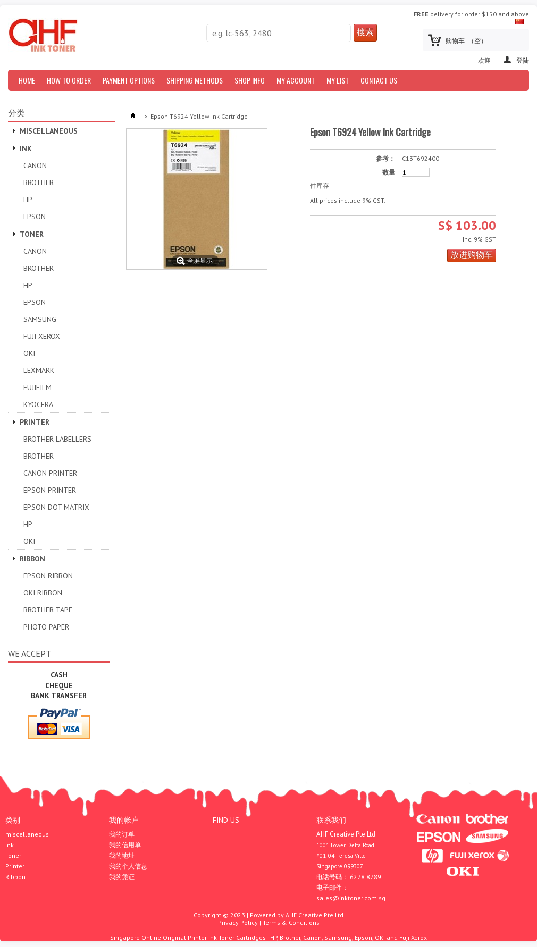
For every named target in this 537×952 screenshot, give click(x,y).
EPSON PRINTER (49, 490)
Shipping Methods (194, 80)
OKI (29, 353)
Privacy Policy (238, 922)
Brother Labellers (57, 439)
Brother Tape (47, 610)
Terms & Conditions (291, 922)
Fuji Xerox (41, 336)
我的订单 (122, 834)
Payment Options (129, 80)
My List (337, 80)
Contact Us (378, 80)
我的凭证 (122, 877)
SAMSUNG (39, 319)
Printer (34, 422)
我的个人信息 (128, 866)
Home (27, 80)
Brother (38, 182)
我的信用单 (125, 845)
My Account (295, 80)
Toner (32, 234)
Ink (26, 148)
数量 (388, 172)
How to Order (69, 80)
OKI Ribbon (42, 593)
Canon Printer (50, 473)
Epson (34, 216)
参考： (385, 158)
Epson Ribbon (48, 576)
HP (27, 199)
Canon (35, 165)
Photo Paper (46, 627)
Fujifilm (37, 387)
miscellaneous (49, 131)
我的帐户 (124, 820)
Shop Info (249, 80)
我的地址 (122, 855)
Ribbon (32, 559)
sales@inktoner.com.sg (350, 898)
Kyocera (38, 404)
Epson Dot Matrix (56, 507)
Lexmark (38, 370)
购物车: (466, 41)
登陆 (522, 59)
